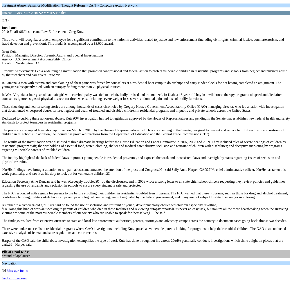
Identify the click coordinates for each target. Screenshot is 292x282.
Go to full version (14, 278)
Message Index (17, 271)
